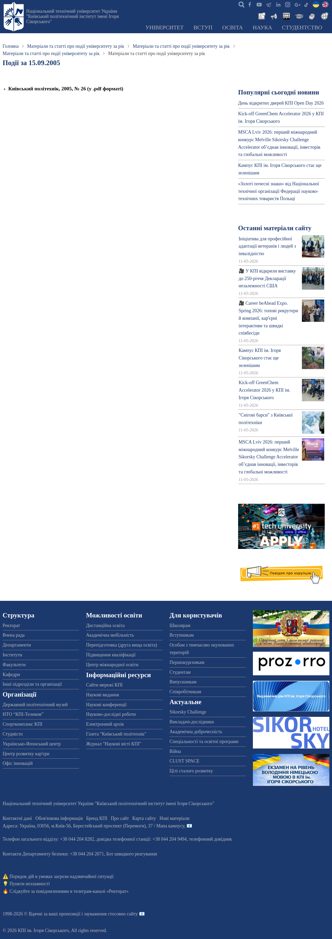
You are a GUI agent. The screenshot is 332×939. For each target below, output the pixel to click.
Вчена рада (14, 635)
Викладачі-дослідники (192, 721)
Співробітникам (185, 691)
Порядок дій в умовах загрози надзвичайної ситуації (62, 876)
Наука (262, 27)
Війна (175, 751)
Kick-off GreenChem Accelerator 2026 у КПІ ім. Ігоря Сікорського (264, 390)
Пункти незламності (30, 883)
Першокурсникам (187, 662)
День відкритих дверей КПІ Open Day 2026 (281, 103)
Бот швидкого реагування (131, 853)
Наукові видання (102, 694)
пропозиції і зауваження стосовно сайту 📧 (102, 913)
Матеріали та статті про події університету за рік (75, 46)
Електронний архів (105, 724)
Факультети (14, 664)
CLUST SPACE (185, 761)
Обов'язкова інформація (59, 818)
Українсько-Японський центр (32, 743)
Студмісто (13, 734)
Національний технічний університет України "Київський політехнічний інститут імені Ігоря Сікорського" (72, 16)
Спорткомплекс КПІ (23, 724)
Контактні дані (17, 818)
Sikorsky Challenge (188, 712)
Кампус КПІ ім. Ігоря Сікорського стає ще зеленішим (260, 358)
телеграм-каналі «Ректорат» (101, 891)
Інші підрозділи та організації (32, 684)
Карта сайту (144, 818)
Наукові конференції (106, 704)
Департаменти (17, 645)
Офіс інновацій (18, 763)
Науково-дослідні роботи (111, 714)
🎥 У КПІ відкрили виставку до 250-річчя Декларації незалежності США (267, 278)
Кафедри (11, 674)
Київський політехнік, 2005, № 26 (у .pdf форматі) (65, 88)
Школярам (180, 625)
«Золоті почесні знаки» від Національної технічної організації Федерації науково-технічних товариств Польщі (278, 191)
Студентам (180, 672)
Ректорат (11, 625)
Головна (11, 46)
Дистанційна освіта (105, 625)
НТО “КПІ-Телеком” (23, 714)
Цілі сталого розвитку (191, 770)
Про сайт (120, 818)
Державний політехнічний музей (35, 704)
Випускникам (183, 681)
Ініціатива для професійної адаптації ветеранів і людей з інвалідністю (267, 246)
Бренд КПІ (96, 818)
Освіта (232, 27)
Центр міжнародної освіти (112, 664)
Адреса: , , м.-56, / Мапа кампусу (93, 825)
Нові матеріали (174, 818)
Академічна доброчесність (196, 731)
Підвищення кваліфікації (111, 654)
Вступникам (182, 635)
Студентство (302, 27)
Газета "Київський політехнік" (116, 734)
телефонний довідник (210, 839)
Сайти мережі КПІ (104, 685)
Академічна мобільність (110, 635)
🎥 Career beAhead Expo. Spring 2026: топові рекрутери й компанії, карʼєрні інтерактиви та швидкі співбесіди (268, 318)
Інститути (12, 654)
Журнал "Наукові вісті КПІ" (113, 743)
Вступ (202, 27)
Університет (164, 27)
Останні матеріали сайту (275, 228)
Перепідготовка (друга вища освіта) (121, 645)
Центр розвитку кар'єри (26, 753)
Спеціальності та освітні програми (204, 741)
